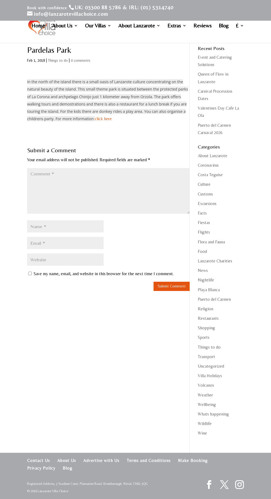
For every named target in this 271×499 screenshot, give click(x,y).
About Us (62, 26)
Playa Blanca (209, 289)
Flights (204, 232)
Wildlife (205, 423)
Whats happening (213, 414)
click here (103, 118)
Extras (174, 26)
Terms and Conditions (149, 460)
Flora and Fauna (211, 241)
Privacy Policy (41, 468)
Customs (205, 194)
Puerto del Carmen (214, 299)
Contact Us (38, 460)
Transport (206, 356)
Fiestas (204, 222)
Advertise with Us (101, 460)
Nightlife (206, 280)
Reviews (202, 26)
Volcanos (206, 385)
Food (202, 251)
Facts (202, 213)
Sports (203, 337)
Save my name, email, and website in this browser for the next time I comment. (104, 273)
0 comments (80, 60)
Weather (205, 395)
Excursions (207, 203)
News (203, 270)
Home (38, 26)
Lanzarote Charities (215, 261)
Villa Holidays (210, 375)
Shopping (206, 327)
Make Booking (193, 460)
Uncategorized (211, 366)
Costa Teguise (210, 174)
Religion (205, 308)
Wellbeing (207, 404)
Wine (202, 433)
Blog (224, 26)
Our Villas (95, 26)
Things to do (58, 60)
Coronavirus (208, 165)
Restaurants (208, 318)
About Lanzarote (136, 26)
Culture (204, 184)
